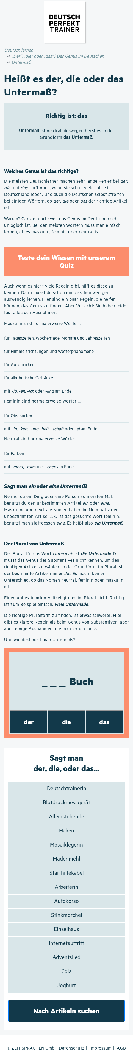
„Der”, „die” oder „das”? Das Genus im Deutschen (58, 56)
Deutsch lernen (18, 50)
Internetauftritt (66, 943)
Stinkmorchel (66, 915)
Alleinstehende (66, 817)
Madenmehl (66, 859)
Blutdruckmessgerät (66, 803)
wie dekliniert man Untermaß (43, 640)
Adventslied (66, 957)
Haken (66, 831)
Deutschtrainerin (66, 789)
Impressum (101, 1048)
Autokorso (66, 901)
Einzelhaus (66, 929)
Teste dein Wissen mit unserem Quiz (66, 261)
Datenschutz (72, 1048)
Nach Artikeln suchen (66, 1010)
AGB (121, 1048)
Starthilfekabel (66, 873)
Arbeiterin (66, 887)
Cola (66, 971)
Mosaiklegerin (66, 845)
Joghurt (66, 986)
